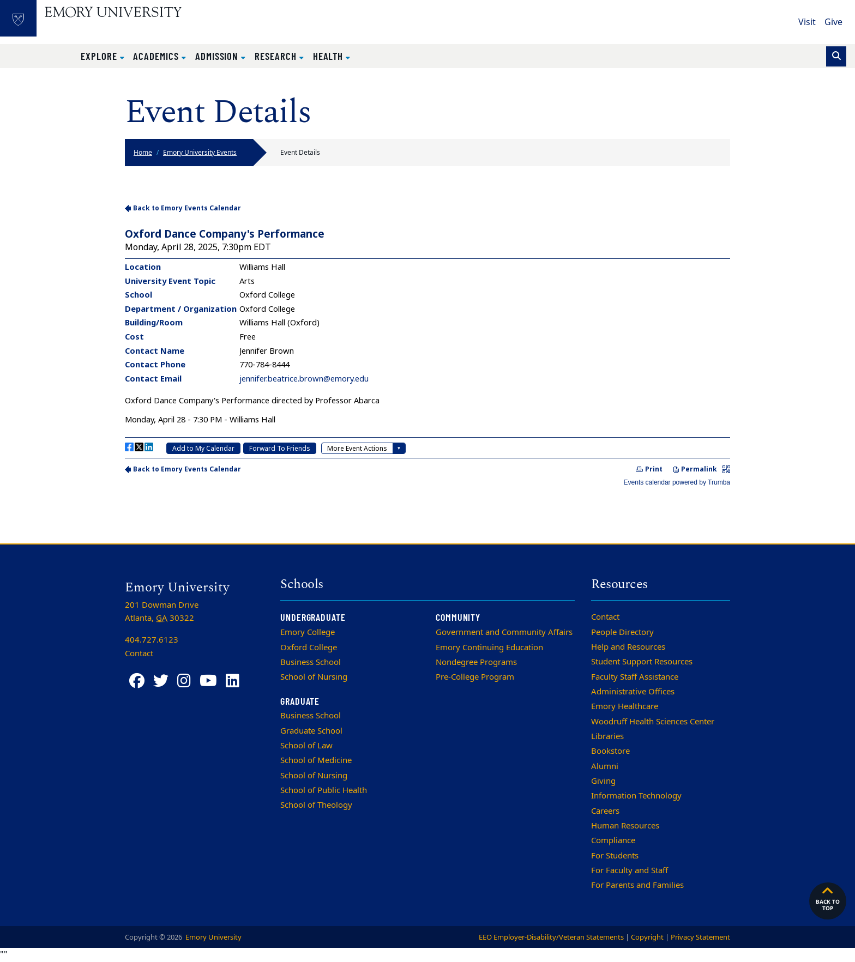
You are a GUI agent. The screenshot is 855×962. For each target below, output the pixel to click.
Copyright (647, 937)
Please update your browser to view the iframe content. (427, 344)
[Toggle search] (836, 56)
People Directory (622, 632)
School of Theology (316, 805)
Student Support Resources (642, 662)
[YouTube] (208, 681)
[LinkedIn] (232, 681)
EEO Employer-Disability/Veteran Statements (551, 937)
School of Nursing (313, 677)
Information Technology (636, 796)
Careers (605, 811)
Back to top (828, 898)
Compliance (613, 840)
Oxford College (308, 648)
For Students (615, 856)
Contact (605, 617)
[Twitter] (161, 681)
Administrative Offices (633, 692)
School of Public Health (323, 790)
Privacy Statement (700, 937)
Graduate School (311, 731)
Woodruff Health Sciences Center (652, 722)
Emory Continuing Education (489, 648)
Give (833, 22)
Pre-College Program (475, 677)
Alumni (604, 766)
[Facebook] (137, 681)
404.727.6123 (151, 640)
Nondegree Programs (476, 662)
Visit (807, 22)
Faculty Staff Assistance (634, 677)
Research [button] (277, 56)
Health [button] (329, 56)
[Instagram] (184, 681)
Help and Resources (628, 647)
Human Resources (625, 826)
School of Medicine (316, 760)
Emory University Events (200, 153)
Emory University (213, 937)
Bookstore (610, 751)
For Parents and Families (637, 885)
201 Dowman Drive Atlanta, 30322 (161, 611)
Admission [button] (218, 56)
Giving (603, 781)
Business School (310, 662)
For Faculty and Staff (629, 870)
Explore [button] (100, 56)
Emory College (307, 632)
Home (143, 153)
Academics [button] (157, 56)
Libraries (607, 736)
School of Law (306, 746)
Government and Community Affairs (504, 632)
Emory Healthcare (624, 706)
